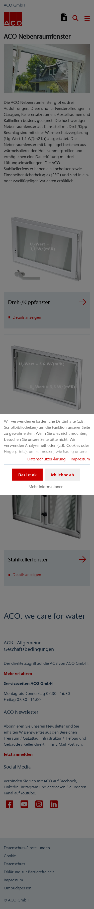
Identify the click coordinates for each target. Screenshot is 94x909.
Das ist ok (27, 474)
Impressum (80, 458)
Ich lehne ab (62, 474)
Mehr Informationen (46, 486)
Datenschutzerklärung (46, 458)
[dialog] (47, 454)
